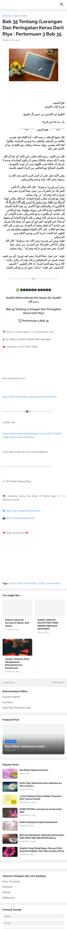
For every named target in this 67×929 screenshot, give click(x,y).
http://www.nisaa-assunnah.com (23, 510)
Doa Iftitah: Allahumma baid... (34, 770)
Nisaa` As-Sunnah (11, 881)
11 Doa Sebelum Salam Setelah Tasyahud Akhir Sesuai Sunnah (40, 797)
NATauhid (7, 887)
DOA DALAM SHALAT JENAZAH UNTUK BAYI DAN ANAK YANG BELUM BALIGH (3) (41, 836)
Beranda (6, 16)
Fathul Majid (30, 583)
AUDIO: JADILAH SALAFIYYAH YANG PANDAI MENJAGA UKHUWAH (47, 624)
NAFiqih (6, 892)
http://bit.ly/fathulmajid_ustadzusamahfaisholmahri (29, 396)
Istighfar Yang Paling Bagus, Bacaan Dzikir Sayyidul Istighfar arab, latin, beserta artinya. (42, 849)
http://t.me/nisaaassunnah (20, 518)
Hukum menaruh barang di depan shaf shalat (17, 623)
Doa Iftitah (7, 702)
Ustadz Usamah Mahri (49, 583)
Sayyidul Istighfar (11, 697)
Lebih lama (57, 682)
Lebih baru (9, 682)
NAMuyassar (8, 898)
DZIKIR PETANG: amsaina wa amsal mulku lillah (40, 810)
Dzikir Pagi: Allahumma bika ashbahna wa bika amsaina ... (40, 784)
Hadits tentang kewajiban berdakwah (38, 822)
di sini (22, 378)
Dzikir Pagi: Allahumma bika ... (17, 707)
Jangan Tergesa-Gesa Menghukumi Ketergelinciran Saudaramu (17, 663)
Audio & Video (20, 16)
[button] (62, 4)
